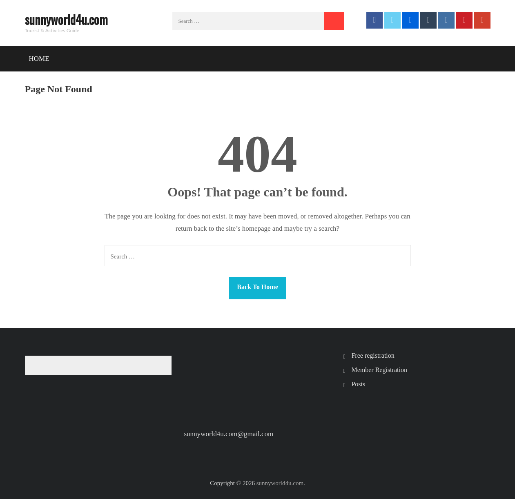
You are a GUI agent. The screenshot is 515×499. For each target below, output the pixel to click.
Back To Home (257, 286)
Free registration (372, 355)
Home (39, 58)
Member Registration (379, 369)
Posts (358, 384)
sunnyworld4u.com (66, 19)
